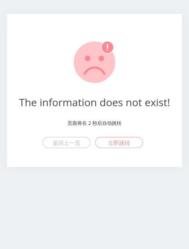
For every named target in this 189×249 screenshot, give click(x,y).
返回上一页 (66, 143)
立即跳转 (119, 143)
